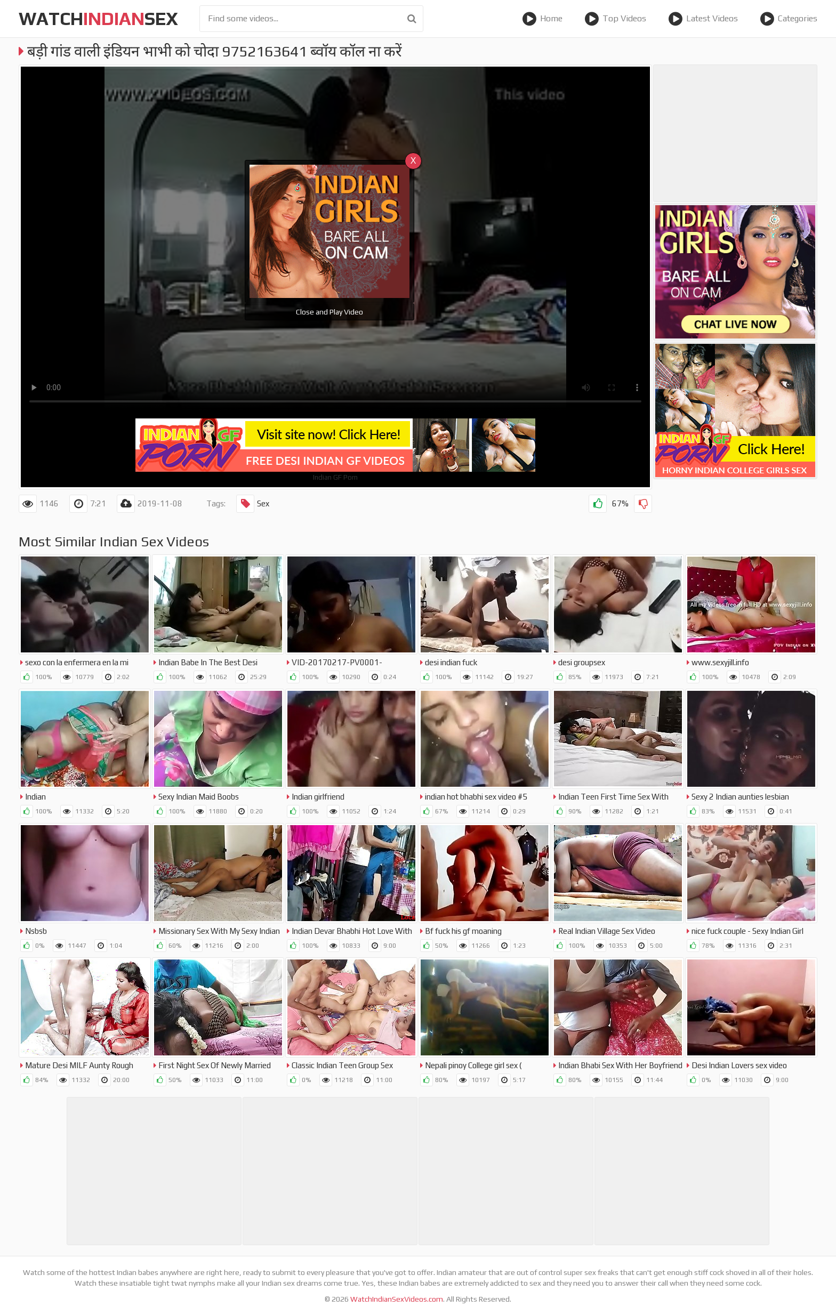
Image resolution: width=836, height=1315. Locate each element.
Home (542, 18)
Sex (252, 504)
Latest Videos (703, 18)
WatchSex (98, 18)
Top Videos (615, 18)
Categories (788, 18)
